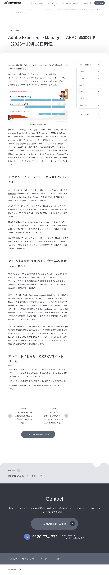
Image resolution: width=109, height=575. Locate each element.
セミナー (36, 9)
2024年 (81, 85)
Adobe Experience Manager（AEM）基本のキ (44, 65)
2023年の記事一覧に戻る (38, 434)
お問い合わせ (99, 3)
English (86, 3)
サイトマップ (12, 559)
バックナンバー (84, 105)
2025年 (81, 78)
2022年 (81, 98)
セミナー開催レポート (47, 9)
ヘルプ (57, 559)
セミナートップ (84, 114)
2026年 (81, 72)
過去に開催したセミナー (17, 476)
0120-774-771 (41, 537)
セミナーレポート (38, 476)
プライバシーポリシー (28, 559)
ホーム (30, 9)
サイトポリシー (45, 559)
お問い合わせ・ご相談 (54, 523)
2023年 (58, 9)
